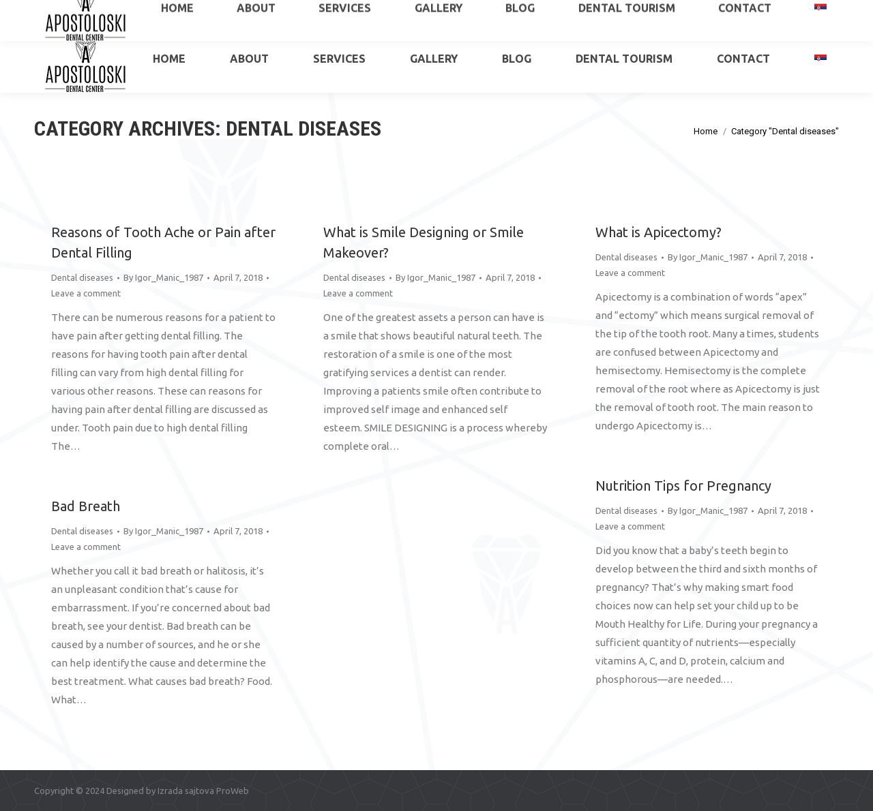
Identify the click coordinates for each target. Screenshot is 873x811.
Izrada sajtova (186, 790)
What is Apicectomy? (658, 232)
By (163, 277)
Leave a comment (86, 293)
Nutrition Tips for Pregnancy (683, 485)
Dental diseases (82, 277)
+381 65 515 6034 (85, 12)
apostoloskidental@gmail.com (778, 12)
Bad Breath (85, 506)
